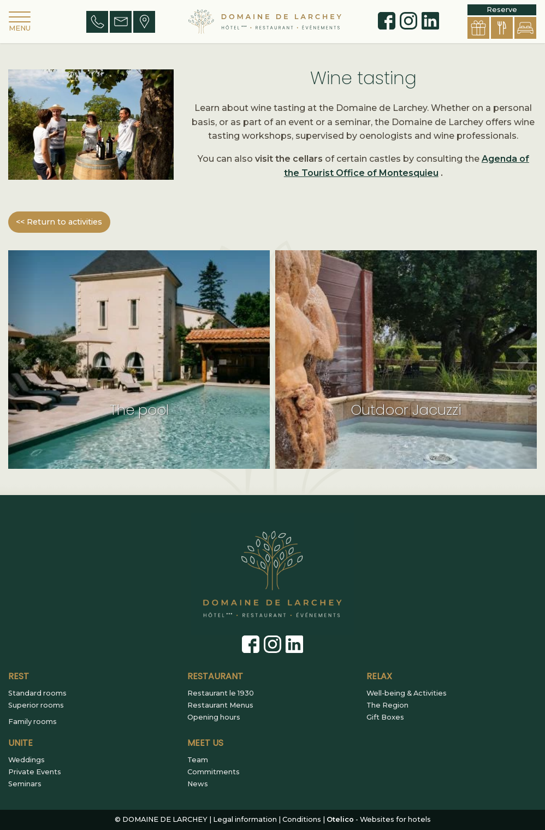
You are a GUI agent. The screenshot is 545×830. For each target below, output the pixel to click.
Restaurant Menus (220, 705)
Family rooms (32, 722)
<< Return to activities (59, 222)
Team (197, 760)
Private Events (34, 772)
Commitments (213, 772)
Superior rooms (36, 705)
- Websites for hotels (379, 819)
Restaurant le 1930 (220, 693)
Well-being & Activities (406, 693)
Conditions (301, 819)
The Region (387, 705)
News (197, 784)
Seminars (25, 784)
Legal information (245, 819)
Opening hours (213, 717)
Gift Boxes (385, 717)
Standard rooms (37, 693)
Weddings (26, 760)
